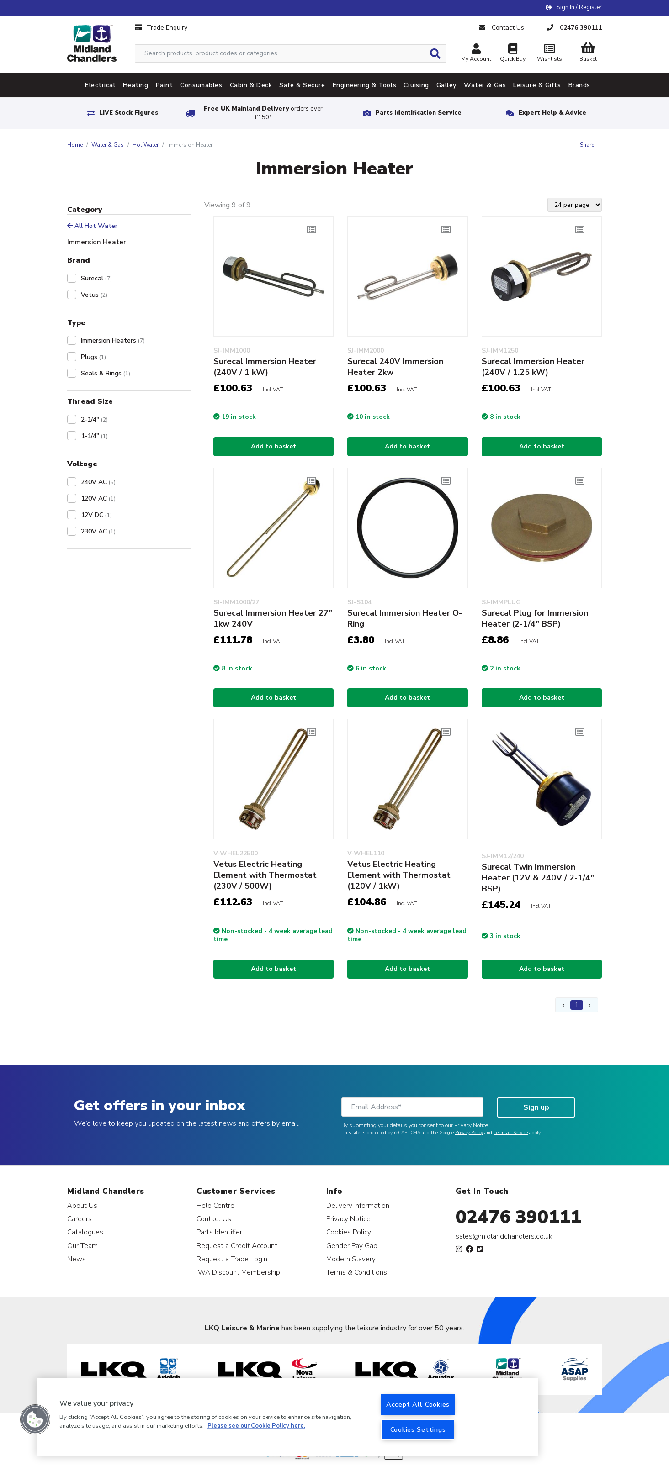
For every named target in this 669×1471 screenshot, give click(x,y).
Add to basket (273, 446)
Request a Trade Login (231, 1259)
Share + (589, 144)
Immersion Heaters (113, 340)
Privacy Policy (469, 1132)
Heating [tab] (136, 85)
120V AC (98, 498)
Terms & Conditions (356, 1272)
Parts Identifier (219, 1232)
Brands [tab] (579, 85)
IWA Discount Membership (238, 1272)
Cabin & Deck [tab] (251, 85)
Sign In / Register (579, 7)
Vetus (94, 294)
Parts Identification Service (418, 113)
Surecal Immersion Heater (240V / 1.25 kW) (533, 367)
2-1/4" (94, 419)
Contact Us (213, 1218)
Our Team (82, 1245)
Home (75, 144)
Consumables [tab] (201, 85)
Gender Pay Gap (351, 1245)
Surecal (96, 278)
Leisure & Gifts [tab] (537, 85)
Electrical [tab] (100, 85)
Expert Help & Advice (552, 113)
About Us (82, 1205)
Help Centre (215, 1205)
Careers (79, 1218)
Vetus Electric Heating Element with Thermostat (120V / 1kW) (399, 875)
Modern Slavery (351, 1259)
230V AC (98, 531)
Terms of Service (511, 1132)
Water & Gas (107, 144)
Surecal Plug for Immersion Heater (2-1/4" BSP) (535, 618)
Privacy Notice (471, 1125)
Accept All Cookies (418, 1404)
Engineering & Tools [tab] (365, 85)
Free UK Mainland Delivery (263, 113)
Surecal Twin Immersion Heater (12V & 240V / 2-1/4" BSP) (538, 877)
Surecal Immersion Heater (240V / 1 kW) (264, 367)
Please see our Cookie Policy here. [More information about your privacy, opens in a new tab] (256, 1426)
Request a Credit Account (236, 1245)
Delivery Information (357, 1205)
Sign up (536, 1107)
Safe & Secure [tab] (302, 85)
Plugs (93, 357)
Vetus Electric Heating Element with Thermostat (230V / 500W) (265, 875)
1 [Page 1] (577, 1005)
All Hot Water (92, 225)
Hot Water (146, 144)
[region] (287, 1417)
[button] (35, 1419)
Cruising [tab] (416, 85)
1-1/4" (94, 436)
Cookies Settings (418, 1429)
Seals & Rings (105, 373)
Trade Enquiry (161, 27)
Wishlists (549, 54)
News (76, 1259)
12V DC (96, 515)
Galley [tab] (446, 85)
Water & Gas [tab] (485, 85)
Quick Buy (513, 54)
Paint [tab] (164, 85)
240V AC (98, 482)
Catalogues (85, 1232)
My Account (476, 54)
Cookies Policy (348, 1232)
